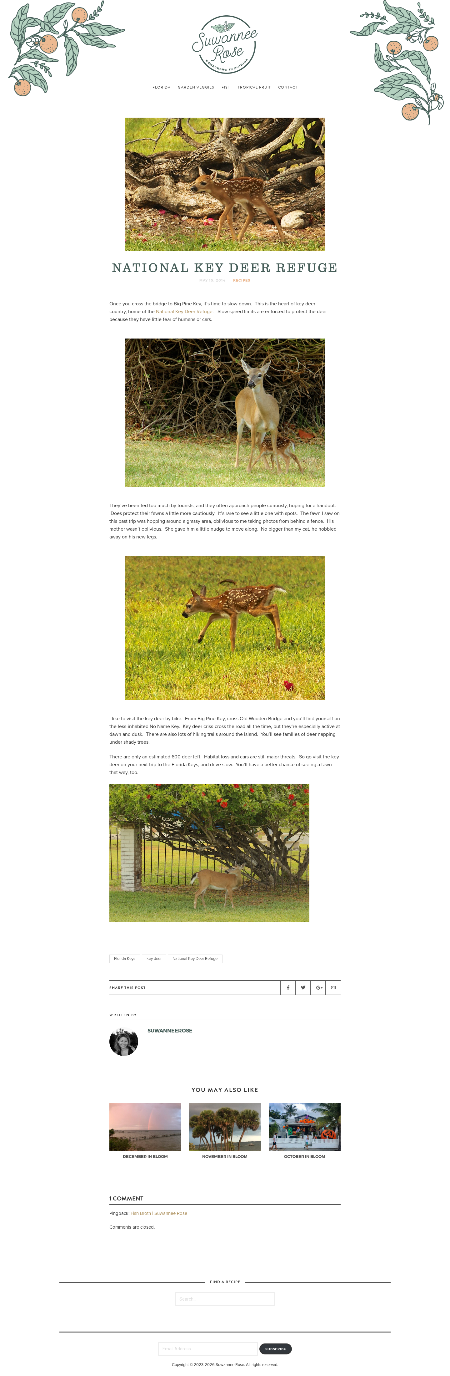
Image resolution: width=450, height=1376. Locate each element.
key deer (154, 958)
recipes (241, 280)
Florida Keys (124, 958)
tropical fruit (254, 87)
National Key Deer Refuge (184, 311)
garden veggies (196, 87)
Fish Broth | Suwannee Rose (159, 1213)
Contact (288, 87)
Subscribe (275, 1349)
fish (226, 87)
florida (161, 87)
